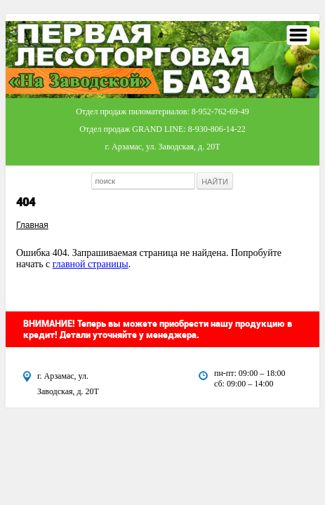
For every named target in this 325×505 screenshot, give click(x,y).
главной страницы (90, 264)
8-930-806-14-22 (217, 129)
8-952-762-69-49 (220, 111)
